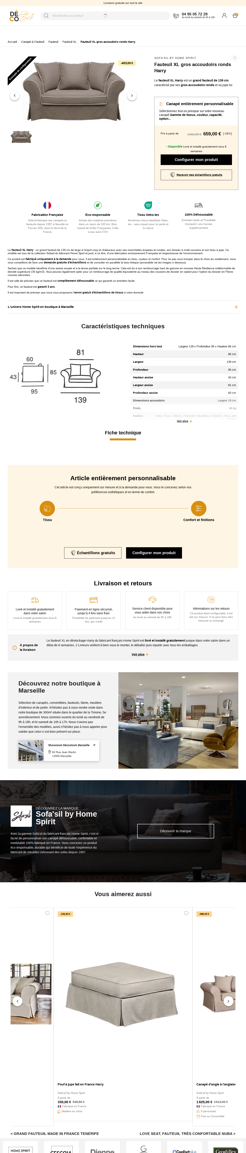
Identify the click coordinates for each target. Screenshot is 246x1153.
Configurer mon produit (196, 160)
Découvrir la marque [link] (175, 831)
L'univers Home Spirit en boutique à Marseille (41, 306)
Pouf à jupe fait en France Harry (81, 1084)
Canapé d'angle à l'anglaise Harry (220, 1084)
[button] (184, 421)
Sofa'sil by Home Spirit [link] (175, 57)
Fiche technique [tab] (123, 432)
